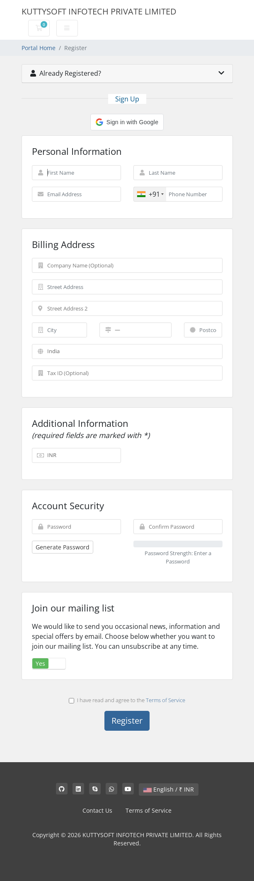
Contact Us (97, 810)
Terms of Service (165, 700)
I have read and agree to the (127, 700)
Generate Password (63, 547)
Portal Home (39, 48)
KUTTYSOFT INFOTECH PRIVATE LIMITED (99, 11)
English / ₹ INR (168, 789)
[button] (127, 122)
